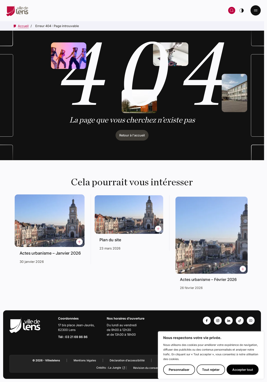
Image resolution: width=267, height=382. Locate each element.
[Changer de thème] (241, 10)
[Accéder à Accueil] (23, 26)
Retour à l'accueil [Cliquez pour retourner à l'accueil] (132, 135)
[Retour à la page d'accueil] (73, 10)
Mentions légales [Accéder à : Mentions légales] (85, 360)
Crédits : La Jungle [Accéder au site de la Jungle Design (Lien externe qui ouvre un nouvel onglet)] (108, 367)
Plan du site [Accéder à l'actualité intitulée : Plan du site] (114, 237)
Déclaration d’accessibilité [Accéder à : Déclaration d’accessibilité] (127, 360)
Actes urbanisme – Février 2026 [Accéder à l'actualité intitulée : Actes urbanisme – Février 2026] (209, 270)
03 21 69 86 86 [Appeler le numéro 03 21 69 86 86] (76, 337)
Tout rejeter (211, 370)
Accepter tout (242, 370)
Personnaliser (179, 370)
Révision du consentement (150, 367)
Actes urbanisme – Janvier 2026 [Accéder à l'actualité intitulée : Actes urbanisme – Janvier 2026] (50, 251)
